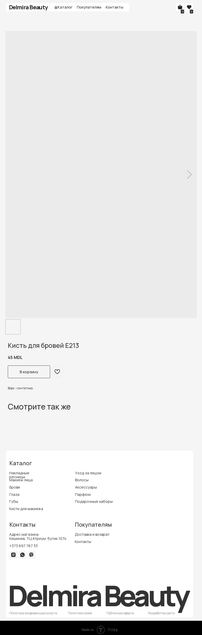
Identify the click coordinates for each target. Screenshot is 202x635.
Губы (13, 501)
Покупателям (89, 7)
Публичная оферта (120, 613)
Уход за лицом (88, 472)
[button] (56, 7)
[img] (13, 555)
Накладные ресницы (19, 474)
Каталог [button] (65, 7)
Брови (14, 487)
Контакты (114, 7)
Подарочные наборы (94, 501)
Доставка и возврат (92, 534)
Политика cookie (80, 613)
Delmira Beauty (28, 7)
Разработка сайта (161, 613)
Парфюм (83, 494)
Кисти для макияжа (26, 508)
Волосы (82, 479)
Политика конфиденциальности (33, 613)
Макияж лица (21, 479)
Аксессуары (86, 487)
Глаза (14, 494)
